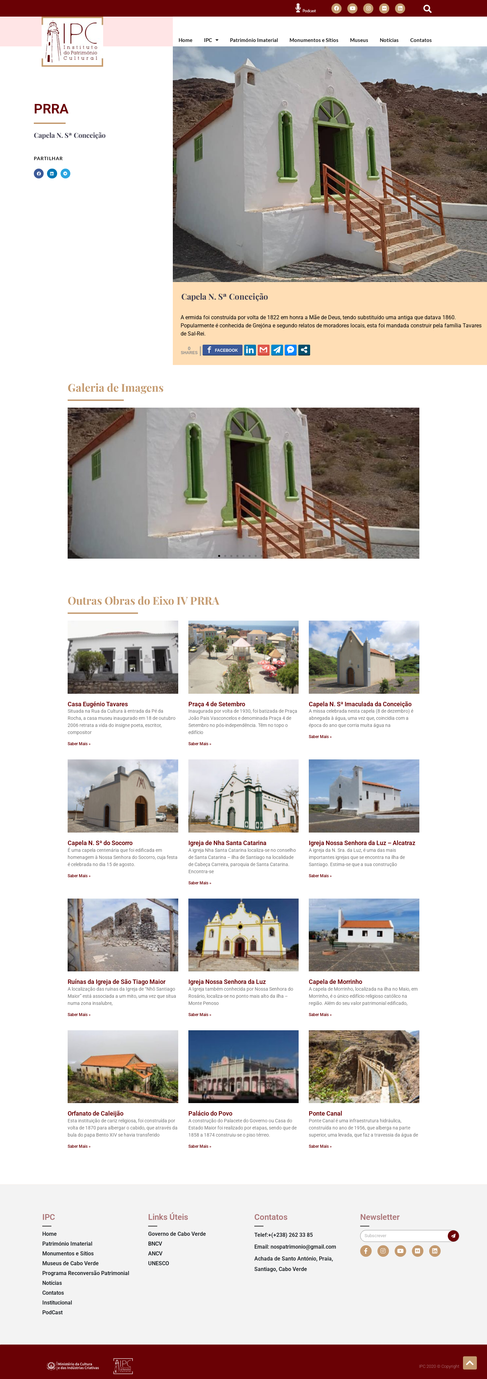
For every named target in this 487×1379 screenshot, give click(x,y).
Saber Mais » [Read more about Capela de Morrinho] (320, 1014)
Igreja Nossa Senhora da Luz (227, 981)
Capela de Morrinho (335, 981)
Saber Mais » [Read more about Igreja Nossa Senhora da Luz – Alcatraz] (320, 876)
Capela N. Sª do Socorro (100, 842)
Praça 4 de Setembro (216, 704)
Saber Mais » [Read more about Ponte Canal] (320, 1146)
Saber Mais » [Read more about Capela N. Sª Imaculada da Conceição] (320, 736)
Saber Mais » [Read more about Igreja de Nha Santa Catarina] (199, 883)
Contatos (421, 40)
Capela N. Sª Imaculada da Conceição (360, 704)
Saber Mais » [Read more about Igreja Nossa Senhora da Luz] (199, 1014)
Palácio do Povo (210, 1113)
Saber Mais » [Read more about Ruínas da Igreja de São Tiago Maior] (79, 1014)
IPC (211, 40)
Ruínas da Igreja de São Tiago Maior (116, 981)
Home (185, 40)
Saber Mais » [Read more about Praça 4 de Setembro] (199, 743)
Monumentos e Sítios (314, 40)
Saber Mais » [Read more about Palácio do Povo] (199, 1146)
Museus (359, 40)
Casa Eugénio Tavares (98, 704)
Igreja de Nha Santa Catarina (227, 842)
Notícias (389, 40)
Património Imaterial (254, 40)
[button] (427, 8)
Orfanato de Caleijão (95, 1113)
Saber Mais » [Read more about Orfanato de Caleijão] (79, 1146)
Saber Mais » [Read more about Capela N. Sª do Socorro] (79, 876)
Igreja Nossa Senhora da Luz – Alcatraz (362, 842)
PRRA (51, 109)
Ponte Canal (325, 1113)
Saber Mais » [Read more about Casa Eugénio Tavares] (79, 743)
